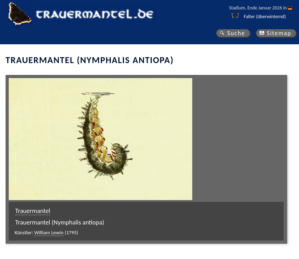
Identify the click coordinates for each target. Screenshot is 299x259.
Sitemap (279, 33)
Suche (236, 33)
